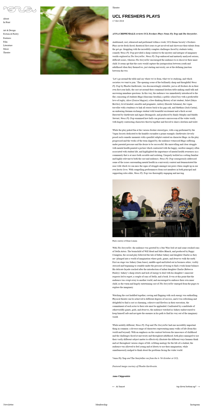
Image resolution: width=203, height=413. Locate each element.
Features (7, 38)
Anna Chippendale (121, 376)
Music (6, 49)
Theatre (6, 52)
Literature (7, 45)
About (6, 18)
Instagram (195, 404)
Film (5, 42)
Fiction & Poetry (11, 34)
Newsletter (8, 404)
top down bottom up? (186, 386)
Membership (101, 404)
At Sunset (120, 386)
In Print (6, 22)
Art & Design (9, 30)
